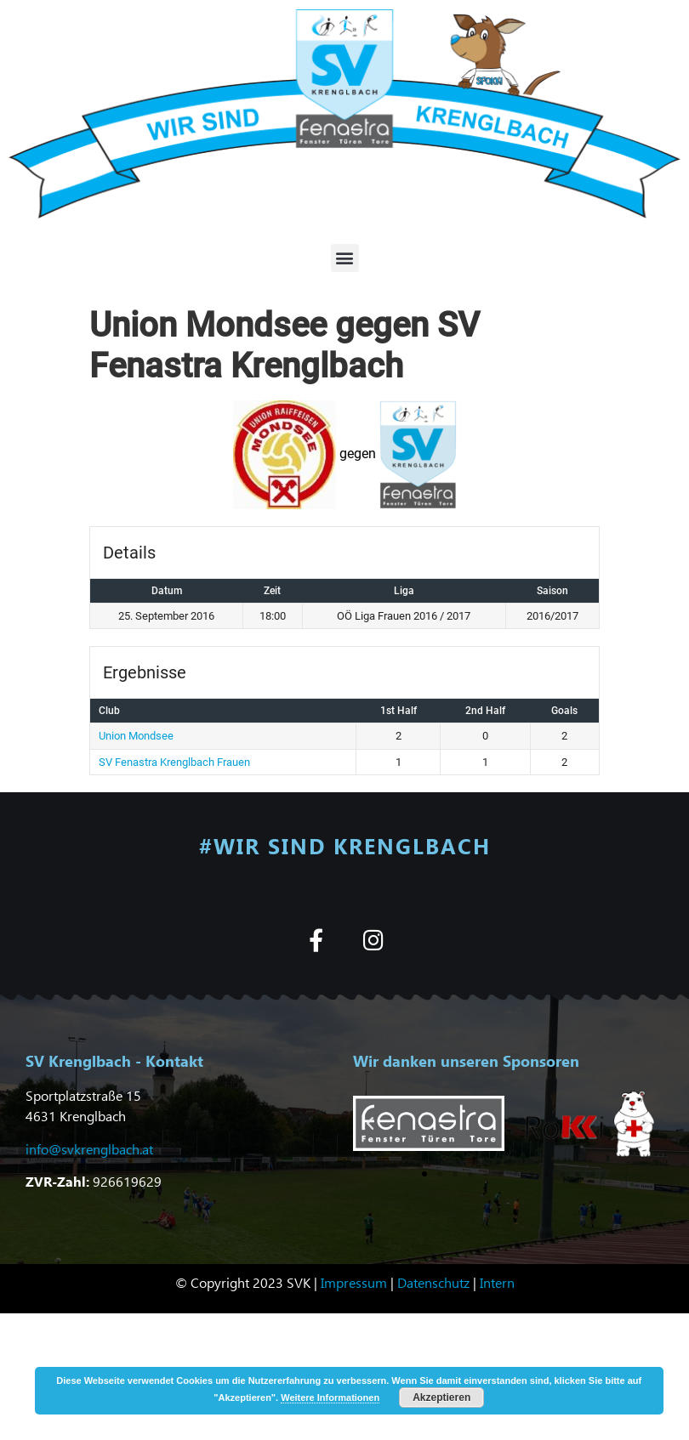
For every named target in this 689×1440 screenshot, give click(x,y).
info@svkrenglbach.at (89, 1149)
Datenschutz (433, 1282)
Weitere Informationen (330, 1397)
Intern (497, 1282)
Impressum (354, 1282)
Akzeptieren (441, 1397)
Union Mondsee (136, 735)
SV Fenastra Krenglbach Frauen (174, 762)
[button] (345, 258)
